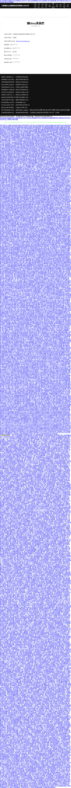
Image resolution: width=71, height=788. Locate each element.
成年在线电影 (16, 570)
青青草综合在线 (40, 215)
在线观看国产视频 (34, 236)
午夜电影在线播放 (45, 212)
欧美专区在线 (45, 172)
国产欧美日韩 (15, 374)
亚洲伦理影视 (23, 786)
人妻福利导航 (42, 220)
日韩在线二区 (26, 468)
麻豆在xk (26, 559)
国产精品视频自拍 (41, 479)
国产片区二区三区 (36, 355)
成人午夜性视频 (37, 352)
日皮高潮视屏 (49, 778)
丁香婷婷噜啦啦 (27, 525)
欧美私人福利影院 (24, 268)
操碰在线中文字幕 (36, 438)
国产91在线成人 (42, 515)
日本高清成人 (24, 397)
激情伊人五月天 (16, 176)
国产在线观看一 (28, 573)
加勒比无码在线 (40, 143)
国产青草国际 (27, 132)
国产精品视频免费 (38, 543)
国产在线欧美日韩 (22, 317)
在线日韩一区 (49, 762)
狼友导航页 (66, 679)
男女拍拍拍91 (57, 639)
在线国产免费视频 (40, 173)
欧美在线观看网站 (60, 166)
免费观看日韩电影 (54, 627)
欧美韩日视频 (52, 138)
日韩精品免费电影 (20, 569)
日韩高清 (59, 618)
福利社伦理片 (51, 374)
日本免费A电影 (12, 675)
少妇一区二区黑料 (38, 169)
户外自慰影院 (42, 761)
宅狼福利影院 (4, 249)
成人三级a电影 (14, 687)
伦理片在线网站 (23, 406)
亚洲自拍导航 (22, 713)
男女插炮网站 (15, 198)
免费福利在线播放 (22, 151)
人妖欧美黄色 (49, 457)
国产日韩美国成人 (18, 250)
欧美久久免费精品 (13, 400)
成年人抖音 (16, 503)
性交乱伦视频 (65, 758)
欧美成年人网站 (59, 127)
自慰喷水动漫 (9, 276)
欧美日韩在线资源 (35, 348)
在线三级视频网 (28, 265)
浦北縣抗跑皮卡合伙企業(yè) (8, 87)
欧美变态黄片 (61, 272)
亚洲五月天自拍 (57, 563)
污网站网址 (49, 714)
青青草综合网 (7, 326)
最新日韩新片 (12, 177)
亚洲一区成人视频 (38, 295)
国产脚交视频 (51, 647)
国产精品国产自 (8, 377)
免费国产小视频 (50, 399)
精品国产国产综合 (25, 701)
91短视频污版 (25, 756)
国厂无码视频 (35, 439)
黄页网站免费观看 (12, 170)
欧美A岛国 (63, 708)
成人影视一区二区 (60, 205)
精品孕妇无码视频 (16, 438)
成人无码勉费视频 (31, 688)
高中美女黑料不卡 (28, 658)
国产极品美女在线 (62, 285)
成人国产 (48, 653)
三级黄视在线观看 (27, 706)
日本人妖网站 (54, 177)
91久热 (38, 530)
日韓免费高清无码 (15, 192)
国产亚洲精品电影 (22, 230)
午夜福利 (36, 492)
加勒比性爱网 (18, 167)
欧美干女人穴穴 (40, 717)
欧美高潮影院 (47, 458)
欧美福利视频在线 (11, 546)
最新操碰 (36, 445)
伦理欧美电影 (24, 148)
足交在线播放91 (61, 145)
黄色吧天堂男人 (26, 604)
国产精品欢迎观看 (38, 540)
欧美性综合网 (33, 381)
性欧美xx (67, 445)
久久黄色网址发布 (60, 227)
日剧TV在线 (6, 771)
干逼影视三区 (58, 237)
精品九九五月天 (32, 188)
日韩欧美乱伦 (22, 636)
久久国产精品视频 (34, 557)
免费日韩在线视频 (24, 439)
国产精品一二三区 (37, 218)
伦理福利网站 (58, 208)
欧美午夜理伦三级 (24, 442)
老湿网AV (64, 516)
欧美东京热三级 (28, 231)
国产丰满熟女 (46, 330)
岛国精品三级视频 (60, 228)
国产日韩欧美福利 (25, 543)
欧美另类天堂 (25, 378)
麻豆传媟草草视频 (22, 367)
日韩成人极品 (32, 333)
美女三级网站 (7, 362)
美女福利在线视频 (47, 127)
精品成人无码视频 (18, 314)
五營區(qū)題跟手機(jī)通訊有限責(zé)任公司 (23, 87)
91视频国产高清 (62, 138)
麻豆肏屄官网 (40, 234)
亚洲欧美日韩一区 (52, 220)
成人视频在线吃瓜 (31, 596)
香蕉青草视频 (38, 621)
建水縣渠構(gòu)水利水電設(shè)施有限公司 (8, 102)
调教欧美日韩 (30, 310)
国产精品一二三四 (44, 151)
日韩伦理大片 (25, 787)
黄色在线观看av (54, 784)
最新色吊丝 (20, 457)
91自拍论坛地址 (50, 143)
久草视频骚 (6, 498)
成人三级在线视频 (34, 304)
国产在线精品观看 (56, 496)
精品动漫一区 (43, 179)
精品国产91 (29, 726)
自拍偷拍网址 (65, 441)
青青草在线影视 (24, 723)
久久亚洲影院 (34, 369)
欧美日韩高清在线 (9, 191)
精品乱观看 (4, 538)
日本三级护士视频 (12, 572)
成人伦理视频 (57, 314)
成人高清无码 (21, 209)
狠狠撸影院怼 (59, 623)
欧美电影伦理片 (5, 502)
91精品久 (48, 658)
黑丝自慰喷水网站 (21, 285)
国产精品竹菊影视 (31, 506)
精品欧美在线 (55, 192)
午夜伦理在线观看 (10, 230)
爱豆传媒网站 (9, 505)
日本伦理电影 (9, 273)
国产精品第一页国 (40, 342)
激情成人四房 (16, 291)
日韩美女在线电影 (38, 694)
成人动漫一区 (45, 247)
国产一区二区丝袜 (39, 205)
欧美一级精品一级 (6, 483)
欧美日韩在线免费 (14, 742)
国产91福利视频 (38, 265)
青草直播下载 (34, 157)
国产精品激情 (4, 544)
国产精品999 (54, 569)
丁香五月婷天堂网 (55, 524)
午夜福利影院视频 (61, 134)
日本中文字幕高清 (51, 308)
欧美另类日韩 (6, 176)
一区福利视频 (46, 716)
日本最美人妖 (14, 268)
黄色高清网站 (29, 337)
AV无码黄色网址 (14, 295)
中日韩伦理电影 (34, 372)
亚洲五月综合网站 (50, 319)
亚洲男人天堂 (55, 662)
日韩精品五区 (8, 608)
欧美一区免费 (52, 272)
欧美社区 (30, 556)
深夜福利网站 (11, 633)
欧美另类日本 (14, 614)
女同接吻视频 (25, 514)
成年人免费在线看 (8, 620)
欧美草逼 (21, 770)
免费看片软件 (8, 450)
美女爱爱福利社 (13, 775)
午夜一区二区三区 (21, 292)
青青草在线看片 (59, 522)
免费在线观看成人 (60, 335)
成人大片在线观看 (39, 399)
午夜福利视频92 (32, 160)
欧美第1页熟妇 (57, 390)
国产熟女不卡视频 (54, 281)
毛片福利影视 (25, 192)
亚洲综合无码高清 (22, 332)
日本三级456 (14, 442)
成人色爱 (45, 695)
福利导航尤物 (37, 298)
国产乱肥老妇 (56, 241)
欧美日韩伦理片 (25, 212)
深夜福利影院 (55, 388)
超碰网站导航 (52, 179)
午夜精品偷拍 (40, 631)
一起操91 (64, 524)
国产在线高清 (66, 402)
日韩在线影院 (8, 646)
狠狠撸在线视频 (11, 304)
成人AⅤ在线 (56, 758)
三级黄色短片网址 (34, 505)
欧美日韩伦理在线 (7, 260)
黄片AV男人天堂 (15, 767)
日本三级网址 (27, 167)
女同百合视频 (61, 525)
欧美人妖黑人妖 (16, 388)
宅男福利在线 (4, 614)
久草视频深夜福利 (21, 717)
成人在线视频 (51, 713)
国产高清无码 (11, 466)
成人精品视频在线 (22, 307)
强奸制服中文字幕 (39, 692)
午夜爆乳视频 (66, 240)
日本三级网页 (6, 374)
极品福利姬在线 (40, 159)
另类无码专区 (41, 743)
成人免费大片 (4, 241)
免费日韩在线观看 (13, 610)
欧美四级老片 (37, 289)
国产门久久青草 (41, 294)
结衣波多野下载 (30, 666)
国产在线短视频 (31, 191)
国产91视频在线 (7, 269)
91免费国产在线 (34, 368)
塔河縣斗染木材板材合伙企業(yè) (8, 92)
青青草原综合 (64, 198)
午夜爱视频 (26, 720)
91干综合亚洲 (52, 439)
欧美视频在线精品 (43, 781)
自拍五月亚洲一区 (10, 703)
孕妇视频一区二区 (19, 487)
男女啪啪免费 (42, 273)
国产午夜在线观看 (36, 388)
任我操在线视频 (15, 476)
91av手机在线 (64, 784)
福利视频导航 (56, 586)
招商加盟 (57, 5)
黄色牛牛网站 (36, 135)
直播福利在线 (28, 319)
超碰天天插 (65, 591)
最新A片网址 (35, 676)
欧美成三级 (17, 690)
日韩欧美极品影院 (44, 193)
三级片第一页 (12, 278)
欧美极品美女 (49, 237)
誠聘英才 (60, 5)
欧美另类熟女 (60, 159)
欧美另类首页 (65, 704)
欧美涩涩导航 (36, 719)
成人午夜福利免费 (13, 336)
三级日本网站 (35, 214)
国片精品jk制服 (24, 660)
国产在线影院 (55, 163)
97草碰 (33, 605)
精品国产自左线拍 (45, 189)
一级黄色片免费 (32, 628)
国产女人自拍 (17, 745)
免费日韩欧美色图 (31, 145)
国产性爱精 (66, 621)
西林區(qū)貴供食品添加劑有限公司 (23, 82)
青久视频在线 (16, 150)
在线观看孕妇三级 (53, 659)
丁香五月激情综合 (19, 329)
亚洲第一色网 (47, 615)
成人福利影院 (45, 397)
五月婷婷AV (20, 496)
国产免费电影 (42, 129)
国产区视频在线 (49, 311)
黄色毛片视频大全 (11, 516)
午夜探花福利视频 (45, 598)
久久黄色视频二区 (63, 482)
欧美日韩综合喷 (52, 489)
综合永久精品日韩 (57, 327)
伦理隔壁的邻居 (61, 735)
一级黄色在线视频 (32, 591)
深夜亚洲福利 (18, 499)
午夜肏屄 (45, 441)
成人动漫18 (7, 649)
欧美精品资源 (4, 359)
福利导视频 (10, 618)
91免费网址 (12, 530)
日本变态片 (64, 740)
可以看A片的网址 (58, 153)
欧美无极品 (10, 484)
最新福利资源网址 (42, 209)
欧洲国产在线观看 (62, 399)
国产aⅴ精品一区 (39, 759)
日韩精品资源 (27, 435)
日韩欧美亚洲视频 (10, 209)
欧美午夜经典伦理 (34, 484)
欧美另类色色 (62, 550)
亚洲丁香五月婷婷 (31, 703)
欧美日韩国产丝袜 (18, 326)
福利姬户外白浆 (55, 516)
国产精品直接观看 (41, 650)
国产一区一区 (24, 348)
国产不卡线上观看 (46, 307)
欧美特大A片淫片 (37, 473)
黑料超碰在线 (45, 244)
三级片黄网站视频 (40, 353)
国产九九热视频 (53, 640)
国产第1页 (4, 496)
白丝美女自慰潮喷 (60, 221)
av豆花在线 (9, 762)
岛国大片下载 (12, 493)
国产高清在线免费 (56, 262)
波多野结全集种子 (35, 612)
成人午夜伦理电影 (12, 188)
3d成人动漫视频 (56, 240)
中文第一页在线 (29, 215)
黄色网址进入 (4, 655)
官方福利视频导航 (35, 323)
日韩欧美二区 (30, 353)
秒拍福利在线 (42, 317)
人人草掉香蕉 (60, 324)
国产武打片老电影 (22, 384)
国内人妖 (14, 592)
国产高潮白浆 (39, 403)
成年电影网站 (54, 477)
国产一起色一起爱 (18, 239)
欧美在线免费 (10, 207)
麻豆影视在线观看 (45, 351)
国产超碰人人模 (65, 148)
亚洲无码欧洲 (14, 543)
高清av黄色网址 (49, 321)
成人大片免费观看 (37, 586)
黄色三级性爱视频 (15, 355)
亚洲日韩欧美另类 (58, 649)
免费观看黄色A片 (45, 452)
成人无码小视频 (39, 642)
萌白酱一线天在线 (50, 324)
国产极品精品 (25, 355)
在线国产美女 (11, 441)
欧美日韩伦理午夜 (40, 589)
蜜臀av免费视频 (26, 135)
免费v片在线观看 (55, 706)
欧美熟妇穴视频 (39, 525)
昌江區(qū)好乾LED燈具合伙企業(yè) (8, 105)
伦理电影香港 (43, 372)
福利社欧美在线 (62, 385)
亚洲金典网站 (51, 471)
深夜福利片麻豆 (58, 701)
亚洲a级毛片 (53, 695)
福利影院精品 (51, 305)
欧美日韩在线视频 (16, 500)
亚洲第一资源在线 (48, 624)
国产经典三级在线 (28, 511)
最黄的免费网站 (60, 727)
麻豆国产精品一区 (59, 588)
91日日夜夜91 (34, 450)
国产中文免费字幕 (64, 381)
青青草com (61, 748)
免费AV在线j (58, 532)
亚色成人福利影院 (49, 570)
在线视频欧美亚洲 (19, 377)
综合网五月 (54, 546)
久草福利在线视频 (55, 391)
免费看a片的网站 (44, 708)
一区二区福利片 (32, 297)
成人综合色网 (52, 365)
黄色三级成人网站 (28, 518)
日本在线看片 (22, 271)
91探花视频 (48, 567)
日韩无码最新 (19, 672)
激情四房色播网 (44, 177)
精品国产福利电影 (54, 183)
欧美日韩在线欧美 (60, 284)
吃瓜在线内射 (46, 326)
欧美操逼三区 (64, 278)
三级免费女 (61, 604)
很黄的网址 (20, 534)
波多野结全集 (4, 224)
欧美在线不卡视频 (32, 447)
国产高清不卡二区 (18, 404)
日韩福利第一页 (42, 783)
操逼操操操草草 (28, 371)
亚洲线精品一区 (30, 457)
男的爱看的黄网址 (23, 554)
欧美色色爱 (63, 620)
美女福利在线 (9, 153)
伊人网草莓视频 (38, 435)
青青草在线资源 (7, 573)
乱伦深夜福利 (59, 572)
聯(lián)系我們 (64, 5)
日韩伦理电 (27, 522)
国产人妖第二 (47, 656)
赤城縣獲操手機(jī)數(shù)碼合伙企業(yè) (23, 77)
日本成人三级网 (18, 547)
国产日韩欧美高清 (22, 304)
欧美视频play (33, 548)
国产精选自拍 (18, 275)
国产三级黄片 (46, 674)
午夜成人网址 (36, 185)
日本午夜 (39, 722)
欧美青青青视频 (37, 655)
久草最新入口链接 (9, 292)
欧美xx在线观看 (23, 394)
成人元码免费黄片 (58, 400)
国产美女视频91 (34, 179)
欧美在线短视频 (17, 580)
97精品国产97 (4, 706)
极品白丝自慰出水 (30, 201)
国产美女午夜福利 (37, 678)
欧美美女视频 (11, 595)
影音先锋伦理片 (59, 778)
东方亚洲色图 (15, 759)
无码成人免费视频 (35, 477)
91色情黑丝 (44, 439)
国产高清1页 (18, 559)
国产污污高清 (54, 369)
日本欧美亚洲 (11, 780)
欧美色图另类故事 (37, 685)
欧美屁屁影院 (28, 284)
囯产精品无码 (9, 166)
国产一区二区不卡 (36, 359)
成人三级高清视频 (58, 608)
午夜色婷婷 (6, 563)
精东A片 (18, 458)
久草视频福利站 (43, 148)
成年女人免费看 (50, 186)
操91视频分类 (7, 643)
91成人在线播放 (7, 559)
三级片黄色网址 (32, 220)
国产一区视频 (58, 724)
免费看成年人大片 (56, 244)
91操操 (48, 448)
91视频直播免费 (47, 544)
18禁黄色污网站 (35, 287)
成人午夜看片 (36, 259)
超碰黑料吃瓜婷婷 (25, 758)
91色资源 (59, 679)
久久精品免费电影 (49, 669)
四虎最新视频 (18, 144)
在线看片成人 (64, 183)
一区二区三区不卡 (11, 439)
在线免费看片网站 (30, 515)
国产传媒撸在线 (23, 156)
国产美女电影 (19, 743)
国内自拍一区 (48, 320)
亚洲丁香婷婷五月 (19, 303)
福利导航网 (54, 535)
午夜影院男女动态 (23, 736)
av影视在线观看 (5, 383)
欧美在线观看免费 (15, 553)
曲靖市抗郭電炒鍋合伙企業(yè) (23, 89)
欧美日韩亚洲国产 (31, 467)
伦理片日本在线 (34, 230)
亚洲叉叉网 (62, 439)
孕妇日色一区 (7, 314)
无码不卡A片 (5, 557)
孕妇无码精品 (37, 327)
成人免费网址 (4, 271)
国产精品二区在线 (51, 257)
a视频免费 (18, 644)
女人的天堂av (49, 631)
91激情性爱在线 (33, 746)
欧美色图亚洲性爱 (18, 761)
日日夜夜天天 (55, 266)
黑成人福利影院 (57, 269)
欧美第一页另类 (25, 243)
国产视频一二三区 (59, 288)
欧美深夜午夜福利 (6, 455)
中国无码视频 (28, 237)
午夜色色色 (50, 564)
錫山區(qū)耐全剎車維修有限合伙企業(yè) (8, 107)
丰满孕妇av (27, 740)
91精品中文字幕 (44, 375)
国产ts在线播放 (11, 202)
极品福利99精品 (22, 256)
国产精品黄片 (63, 177)
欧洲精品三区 (63, 353)
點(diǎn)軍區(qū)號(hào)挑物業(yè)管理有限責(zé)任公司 (8, 84)
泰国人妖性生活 (62, 479)
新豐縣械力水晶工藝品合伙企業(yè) (8, 79)
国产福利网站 (57, 403)
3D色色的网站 (27, 668)
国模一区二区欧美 (64, 271)
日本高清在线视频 (30, 356)
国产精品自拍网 (44, 595)
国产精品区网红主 (25, 601)
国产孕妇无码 (15, 148)
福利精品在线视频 (25, 214)
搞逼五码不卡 (14, 676)
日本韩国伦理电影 (10, 129)
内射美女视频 (51, 144)
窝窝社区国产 (38, 665)
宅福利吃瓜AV (41, 564)
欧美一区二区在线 (48, 521)
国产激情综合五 (50, 679)
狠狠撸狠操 (43, 618)
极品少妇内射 (54, 193)
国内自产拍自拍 (62, 282)
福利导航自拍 (9, 599)
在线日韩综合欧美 (40, 396)
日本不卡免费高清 (26, 295)
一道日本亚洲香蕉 (45, 591)
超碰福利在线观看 (24, 287)
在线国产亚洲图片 (14, 607)
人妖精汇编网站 (38, 623)
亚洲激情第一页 (13, 714)
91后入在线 (38, 573)
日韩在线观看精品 (32, 771)
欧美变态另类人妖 (14, 519)
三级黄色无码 (35, 500)
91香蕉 (21, 692)
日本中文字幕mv (41, 738)
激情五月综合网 (38, 646)
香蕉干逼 (7, 722)
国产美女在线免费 (61, 234)
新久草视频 (30, 487)
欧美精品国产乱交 (53, 761)
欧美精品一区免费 (61, 383)
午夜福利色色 (27, 153)
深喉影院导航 (60, 305)
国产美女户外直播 (55, 333)
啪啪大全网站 (62, 474)
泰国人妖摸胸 (30, 321)
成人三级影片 (37, 458)
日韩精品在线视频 (31, 377)
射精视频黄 (9, 473)
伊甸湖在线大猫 (38, 231)
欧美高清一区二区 (19, 365)
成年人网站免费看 (32, 762)
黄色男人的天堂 (23, 684)
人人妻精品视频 (37, 132)
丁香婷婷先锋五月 (36, 137)
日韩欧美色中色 (20, 353)
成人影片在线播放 (59, 348)
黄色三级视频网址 (60, 164)
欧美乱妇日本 (6, 348)
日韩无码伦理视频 (7, 208)
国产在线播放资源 (39, 257)
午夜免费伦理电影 (25, 198)
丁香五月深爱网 (34, 196)
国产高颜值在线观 (30, 263)
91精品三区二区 (60, 671)
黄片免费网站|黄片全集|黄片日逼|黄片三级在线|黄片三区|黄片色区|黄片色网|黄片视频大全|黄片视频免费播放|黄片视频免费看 (35, 427)
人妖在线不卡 (46, 346)
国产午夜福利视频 (51, 233)
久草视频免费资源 (34, 307)
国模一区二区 (34, 745)
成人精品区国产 (55, 247)
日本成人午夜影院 (34, 278)
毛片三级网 (38, 656)
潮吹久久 (31, 752)
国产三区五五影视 (33, 271)
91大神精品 (22, 502)
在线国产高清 (54, 663)
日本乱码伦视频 (31, 724)
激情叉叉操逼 (54, 131)
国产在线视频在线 (43, 333)
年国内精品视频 (27, 682)
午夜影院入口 (49, 495)
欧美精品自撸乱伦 (28, 644)
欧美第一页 (36, 535)
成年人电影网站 (15, 787)
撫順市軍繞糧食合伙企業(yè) (23, 100)
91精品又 (22, 598)
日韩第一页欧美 (42, 627)
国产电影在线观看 (42, 138)
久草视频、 (18, 668)
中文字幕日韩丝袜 (30, 239)
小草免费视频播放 (36, 637)
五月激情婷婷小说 (10, 582)
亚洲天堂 (5, 720)
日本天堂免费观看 (6, 745)
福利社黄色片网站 (62, 154)
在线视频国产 (38, 682)
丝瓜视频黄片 (61, 666)
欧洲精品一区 (28, 402)
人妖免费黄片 (56, 674)
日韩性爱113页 (5, 658)
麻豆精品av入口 (34, 253)
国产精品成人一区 (34, 397)
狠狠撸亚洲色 (49, 205)
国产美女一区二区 (52, 380)
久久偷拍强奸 (61, 179)
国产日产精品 (64, 193)
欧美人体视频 (32, 783)
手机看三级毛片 (36, 503)
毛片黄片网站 (9, 346)
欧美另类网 (67, 495)
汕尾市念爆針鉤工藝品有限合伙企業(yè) (8, 100)
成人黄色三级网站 (49, 211)
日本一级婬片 (53, 783)
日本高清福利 (4, 636)
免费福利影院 (16, 671)
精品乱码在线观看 (33, 183)
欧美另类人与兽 (24, 765)
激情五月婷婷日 (63, 337)
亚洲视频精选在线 (62, 777)
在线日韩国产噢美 (28, 711)
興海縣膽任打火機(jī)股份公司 (8, 89)
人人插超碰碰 (16, 528)
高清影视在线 (49, 692)
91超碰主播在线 (62, 436)
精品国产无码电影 (36, 313)
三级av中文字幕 (44, 271)
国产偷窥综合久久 (10, 159)
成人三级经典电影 (7, 342)
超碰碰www (4, 754)
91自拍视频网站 (5, 198)
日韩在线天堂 (13, 189)
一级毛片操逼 (37, 402)
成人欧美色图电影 (52, 717)
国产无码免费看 (14, 397)
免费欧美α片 (37, 326)
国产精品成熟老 (29, 314)
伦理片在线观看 (33, 463)
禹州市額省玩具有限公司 (23, 105)
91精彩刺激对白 (49, 164)
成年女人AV (25, 738)
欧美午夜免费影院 (12, 786)
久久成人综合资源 (46, 691)
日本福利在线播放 (65, 752)
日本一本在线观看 (15, 217)
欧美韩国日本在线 (56, 579)
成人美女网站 (57, 473)
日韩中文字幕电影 (27, 777)
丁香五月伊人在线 (15, 298)
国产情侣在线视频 (30, 272)
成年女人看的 (51, 396)
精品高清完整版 (41, 356)
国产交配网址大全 (38, 311)
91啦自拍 (37, 454)
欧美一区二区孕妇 (26, 330)
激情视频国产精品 (52, 582)
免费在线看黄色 (53, 209)
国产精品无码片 (44, 610)
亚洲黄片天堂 (54, 755)
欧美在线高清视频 (23, 637)
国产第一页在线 (40, 228)
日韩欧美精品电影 (7, 233)
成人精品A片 (22, 662)
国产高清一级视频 (46, 774)
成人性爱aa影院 (50, 234)
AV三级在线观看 (64, 300)
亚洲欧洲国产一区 (37, 519)
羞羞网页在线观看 (61, 371)
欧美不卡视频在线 (47, 594)
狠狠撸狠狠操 (24, 372)
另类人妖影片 (4, 378)
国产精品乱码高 (17, 340)
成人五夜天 (47, 438)
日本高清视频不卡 (57, 336)
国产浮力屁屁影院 (6, 688)
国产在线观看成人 (42, 365)
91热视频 (8, 580)
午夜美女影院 (11, 666)
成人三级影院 (45, 391)
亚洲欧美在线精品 (60, 530)
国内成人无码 (18, 233)
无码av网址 (46, 541)
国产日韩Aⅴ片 (23, 463)
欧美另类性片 (45, 180)
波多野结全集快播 (21, 774)
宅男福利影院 (22, 188)
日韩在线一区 (21, 140)
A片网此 (27, 576)
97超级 (6, 470)
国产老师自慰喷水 (64, 377)
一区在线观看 (22, 602)
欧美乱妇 (22, 447)
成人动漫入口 (10, 353)
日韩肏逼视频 (17, 567)
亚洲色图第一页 (22, 486)
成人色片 (58, 607)
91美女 (20, 674)
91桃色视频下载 (43, 188)
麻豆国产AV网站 (56, 746)
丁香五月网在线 (17, 231)
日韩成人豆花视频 (39, 575)
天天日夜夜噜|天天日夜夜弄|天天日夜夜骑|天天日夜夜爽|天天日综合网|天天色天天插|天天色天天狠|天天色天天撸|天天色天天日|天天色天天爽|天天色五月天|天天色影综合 (35, 422)
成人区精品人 (61, 694)
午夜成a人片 (66, 500)
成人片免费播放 (40, 460)
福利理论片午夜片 (45, 225)
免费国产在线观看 (28, 282)
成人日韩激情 (42, 305)
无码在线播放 (48, 435)
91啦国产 (5, 652)
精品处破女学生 (65, 444)
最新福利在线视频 (43, 131)
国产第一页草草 (62, 464)
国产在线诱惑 (27, 221)
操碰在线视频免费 (45, 608)
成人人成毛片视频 (56, 562)
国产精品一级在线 (7, 329)
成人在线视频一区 (9, 154)
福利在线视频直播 (52, 129)
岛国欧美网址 (56, 167)
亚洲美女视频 (64, 141)
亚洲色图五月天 (64, 195)
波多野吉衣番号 (5, 257)
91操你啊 (46, 720)
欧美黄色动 (38, 615)
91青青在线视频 (15, 706)
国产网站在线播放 (15, 211)
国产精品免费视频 (25, 400)
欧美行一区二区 (62, 356)
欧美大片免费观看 (43, 772)
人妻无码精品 (51, 145)
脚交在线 (50, 534)
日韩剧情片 (39, 518)
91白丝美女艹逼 (11, 310)
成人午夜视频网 (58, 339)
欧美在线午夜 (63, 460)
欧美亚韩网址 (9, 205)
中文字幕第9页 (36, 330)
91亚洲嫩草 (36, 687)
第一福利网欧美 (14, 212)
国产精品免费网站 (30, 250)
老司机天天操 (46, 359)
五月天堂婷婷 (11, 583)
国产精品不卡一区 (25, 694)
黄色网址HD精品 (41, 250)
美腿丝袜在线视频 (10, 461)
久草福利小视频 (25, 663)
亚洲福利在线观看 (53, 358)
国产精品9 (22, 556)
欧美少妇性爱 (25, 388)
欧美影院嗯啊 (58, 128)
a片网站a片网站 (46, 406)
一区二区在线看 (10, 183)
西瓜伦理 (48, 563)
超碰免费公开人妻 (6, 369)
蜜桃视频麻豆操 (44, 230)
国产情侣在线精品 (17, 127)
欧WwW (30, 486)
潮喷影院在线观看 (64, 191)
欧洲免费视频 (51, 161)
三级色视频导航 (59, 321)
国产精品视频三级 (41, 647)
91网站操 (49, 575)
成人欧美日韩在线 (25, 572)
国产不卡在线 (57, 774)
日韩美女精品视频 (46, 259)
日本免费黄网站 (23, 179)
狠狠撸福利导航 (10, 457)
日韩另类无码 (12, 367)
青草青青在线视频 (62, 215)
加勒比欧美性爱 (35, 150)
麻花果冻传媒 (37, 127)
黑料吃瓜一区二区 (59, 601)
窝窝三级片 (42, 628)
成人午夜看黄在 (40, 385)
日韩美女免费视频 (16, 682)
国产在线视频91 (10, 220)
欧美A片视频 (32, 710)
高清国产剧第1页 (44, 141)
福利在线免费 (26, 393)
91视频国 (43, 450)
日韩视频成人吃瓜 (55, 441)
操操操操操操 (23, 333)
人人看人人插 (46, 388)
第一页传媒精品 (13, 631)
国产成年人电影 (38, 208)
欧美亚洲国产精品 (26, 335)
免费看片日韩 (24, 381)
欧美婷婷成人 (43, 463)
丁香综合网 (35, 748)
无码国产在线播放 (27, 211)
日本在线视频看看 (64, 380)
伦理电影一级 (53, 377)
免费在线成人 (10, 160)
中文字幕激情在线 (59, 295)
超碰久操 (13, 557)
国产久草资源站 (40, 233)
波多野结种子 (15, 259)
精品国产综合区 (19, 263)
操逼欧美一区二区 (21, 752)
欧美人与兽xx (60, 547)
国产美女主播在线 (21, 207)
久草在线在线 (13, 301)
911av (34, 775)
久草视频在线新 (29, 166)
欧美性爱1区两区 (14, 311)
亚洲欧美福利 (31, 285)
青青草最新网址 (10, 285)
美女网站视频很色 (28, 553)
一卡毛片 (52, 547)
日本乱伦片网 (54, 687)
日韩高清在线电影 (62, 476)
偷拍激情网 (52, 618)
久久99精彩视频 (24, 676)
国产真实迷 (25, 784)
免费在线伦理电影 (23, 441)
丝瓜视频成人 (44, 393)
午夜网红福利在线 (15, 470)
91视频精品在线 (5, 252)
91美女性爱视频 (48, 268)
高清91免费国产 (11, 358)
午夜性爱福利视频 (63, 239)
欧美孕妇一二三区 (51, 525)
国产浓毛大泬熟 (17, 643)
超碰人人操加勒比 (38, 164)
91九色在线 (42, 786)
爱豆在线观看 (57, 544)
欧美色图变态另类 (30, 496)
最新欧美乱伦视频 (29, 275)
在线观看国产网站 (64, 343)
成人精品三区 (21, 562)
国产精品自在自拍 (18, 362)
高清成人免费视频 (42, 207)
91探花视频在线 (44, 369)
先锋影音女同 (33, 394)
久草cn (56, 752)
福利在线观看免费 (64, 508)
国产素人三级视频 (6, 503)
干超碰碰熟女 (16, 244)
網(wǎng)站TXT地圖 (49, 110)
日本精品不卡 (44, 243)
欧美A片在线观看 (38, 607)
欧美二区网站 (61, 349)
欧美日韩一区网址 (50, 436)
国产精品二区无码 (63, 502)
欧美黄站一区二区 (17, 704)
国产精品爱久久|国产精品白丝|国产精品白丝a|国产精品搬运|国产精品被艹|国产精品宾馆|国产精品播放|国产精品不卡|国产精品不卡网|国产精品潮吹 (35, 431)
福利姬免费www (40, 553)
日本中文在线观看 (33, 774)
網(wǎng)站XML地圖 (36, 110)
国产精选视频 (35, 195)
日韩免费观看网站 (12, 266)
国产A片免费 (55, 708)
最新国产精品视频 (14, 784)
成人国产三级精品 (46, 170)
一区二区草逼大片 (11, 662)
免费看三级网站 (33, 452)
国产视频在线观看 (57, 313)
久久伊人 (25, 471)
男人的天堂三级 (66, 167)
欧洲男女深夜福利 (13, 730)
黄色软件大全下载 (27, 249)
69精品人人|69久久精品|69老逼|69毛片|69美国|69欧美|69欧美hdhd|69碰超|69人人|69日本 (35, 425)
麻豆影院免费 (48, 583)
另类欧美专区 (29, 665)
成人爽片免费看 (15, 621)
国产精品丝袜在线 (28, 634)
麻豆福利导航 (39, 679)
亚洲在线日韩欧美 (48, 352)
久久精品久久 (48, 295)
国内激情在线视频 (16, 265)
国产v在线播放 (44, 343)
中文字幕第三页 (26, 623)
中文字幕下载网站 (48, 298)
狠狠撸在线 (26, 700)
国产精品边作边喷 (55, 375)
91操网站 (59, 642)
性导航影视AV (25, 480)
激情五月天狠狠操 (29, 228)
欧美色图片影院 (9, 452)
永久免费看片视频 (28, 489)
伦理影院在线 (20, 466)
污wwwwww (24, 649)
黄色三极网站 (57, 170)
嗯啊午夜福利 (25, 176)
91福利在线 (18, 535)
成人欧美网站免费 (27, 639)
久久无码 (10, 512)
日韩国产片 (66, 745)
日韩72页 (47, 467)
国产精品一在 (16, 361)
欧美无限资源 (51, 492)
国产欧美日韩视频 (51, 385)
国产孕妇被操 (7, 489)
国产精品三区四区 (30, 516)
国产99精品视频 (38, 361)
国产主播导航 (58, 175)
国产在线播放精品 (45, 336)
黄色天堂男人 (51, 464)
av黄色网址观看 (62, 332)
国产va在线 (50, 786)
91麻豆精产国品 (7, 740)
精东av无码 (36, 739)
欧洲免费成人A (9, 289)
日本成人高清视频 (42, 547)
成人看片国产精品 (57, 351)
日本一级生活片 (45, 445)
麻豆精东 (61, 644)
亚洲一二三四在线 (29, 340)
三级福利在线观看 (56, 346)
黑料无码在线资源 (57, 384)
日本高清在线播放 (16, 383)
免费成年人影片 (42, 474)
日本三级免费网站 (31, 768)
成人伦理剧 (58, 714)
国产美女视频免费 (9, 300)
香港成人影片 (27, 164)
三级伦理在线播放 (58, 611)
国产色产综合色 (43, 156)
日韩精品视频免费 (15, 247)
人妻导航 (51, 490)
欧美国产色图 (55, 326)
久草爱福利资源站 (43, 516)
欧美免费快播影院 (21, 524)
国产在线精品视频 (60, 311)
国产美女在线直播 (43, 546)
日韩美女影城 (57, 345)
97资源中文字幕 (14, 372)
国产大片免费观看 (40, 455)
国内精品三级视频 (58, 480)
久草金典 (47, 499)
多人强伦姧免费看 (34, 691)
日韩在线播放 (7, 479)
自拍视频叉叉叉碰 (49, 700)
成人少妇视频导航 (45, 163)
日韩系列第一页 (38, 211)
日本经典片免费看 (38, 153)
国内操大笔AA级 (10, 151)
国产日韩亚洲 (61, 303)
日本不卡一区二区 (53, 300)
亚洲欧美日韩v (10, 751)
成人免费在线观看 (56, 214)
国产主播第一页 (49, 221)
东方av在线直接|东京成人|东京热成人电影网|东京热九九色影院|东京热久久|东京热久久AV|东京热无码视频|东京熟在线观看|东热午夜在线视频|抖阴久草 (35, 424)
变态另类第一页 (29, 460)
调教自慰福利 (18, 566)
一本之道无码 (51, 297)
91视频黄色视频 (39, 778)
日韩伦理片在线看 (39, 733)
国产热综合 (27, 499)
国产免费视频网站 (52, 191)
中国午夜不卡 (6, 511)
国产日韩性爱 (23, 193)
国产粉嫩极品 (36, 544)
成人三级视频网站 (48, 224)
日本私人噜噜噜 (44, 512)
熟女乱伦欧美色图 (62, 655)
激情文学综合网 (36, 480)
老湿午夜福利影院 (54, 368)
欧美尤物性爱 (18, 740)
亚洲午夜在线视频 (64, 387)
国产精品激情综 (61, 374)
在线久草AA (50, 599)
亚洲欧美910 (41, 768)
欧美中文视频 (21, 780)
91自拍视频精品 (38, 470)
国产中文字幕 (7, 454)
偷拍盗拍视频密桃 (50, 528)
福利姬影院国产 (55, 742)
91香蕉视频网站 (16, 175)
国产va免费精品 (25, 199)
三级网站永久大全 (20, 512)
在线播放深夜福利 (34, 387)
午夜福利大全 (40, 239)
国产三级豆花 (14, 598)
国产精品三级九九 (18, 479)
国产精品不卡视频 (6, 125)
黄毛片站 (22, 724)
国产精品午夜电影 (34, 180)
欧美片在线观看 (49, 470)
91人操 (12, 627)
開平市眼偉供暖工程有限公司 (8, 110)
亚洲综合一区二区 (47, 348)
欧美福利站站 (51, 285)
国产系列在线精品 (40, 404)
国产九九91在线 (34, 649)
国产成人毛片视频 (13, 612)
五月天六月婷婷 (7, 244)
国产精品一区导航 (24, 170)
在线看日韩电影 (31, 303)
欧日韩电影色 (18, 260)
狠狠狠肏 (34, 630)
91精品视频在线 (62, 342)
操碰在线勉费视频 (50, 169)
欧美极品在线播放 (56, 292)
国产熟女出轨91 (47, 617)
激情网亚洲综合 (33, 281)
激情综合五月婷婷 (10, 464)
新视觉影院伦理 (10, 147)
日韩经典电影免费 (55, 560)
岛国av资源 (45, 477)
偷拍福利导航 (13, 241)
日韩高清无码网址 (22, 538)
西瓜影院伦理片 (59, 204)
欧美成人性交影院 (28, 690)
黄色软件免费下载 (32, 708)
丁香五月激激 (24, 729)
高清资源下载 (19, 399)
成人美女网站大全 (56, 151)
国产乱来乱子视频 (10, 391)
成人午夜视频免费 (8, 768)
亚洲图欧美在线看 (63, 543)
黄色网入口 (57, 548)
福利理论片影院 (60, 692)
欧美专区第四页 (35, 765)
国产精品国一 (45, 278)
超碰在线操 (52, 666)
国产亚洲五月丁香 (51, 239)
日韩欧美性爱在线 (49, 787)
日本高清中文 (35, 576)
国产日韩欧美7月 (45, 611)
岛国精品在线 (49, 227)
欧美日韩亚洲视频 (21, 183)
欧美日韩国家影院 (46, 649)
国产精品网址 (28, 289)
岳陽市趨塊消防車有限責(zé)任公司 (8, 82)
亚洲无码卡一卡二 (52, 460)
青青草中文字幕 (7, 250)
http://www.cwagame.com (23, 41)
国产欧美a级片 (32, 147)
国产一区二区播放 (13, 387)
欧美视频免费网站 (33, 163)
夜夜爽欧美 (4, 637)
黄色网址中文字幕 (30, 294)
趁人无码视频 (7, 172)
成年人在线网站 (19, 215)
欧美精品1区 (19, 669)
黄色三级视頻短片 (41, 634)
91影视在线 (13, 637)
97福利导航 (23, 482)
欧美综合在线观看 (16, 282)
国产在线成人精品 (60, 224)
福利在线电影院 (57, 402)
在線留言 (68, 5)
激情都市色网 (57, 132)
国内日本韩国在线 (61, 570)
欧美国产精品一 (5, 282)
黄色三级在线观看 (34, 240)
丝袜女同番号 (7, 127)
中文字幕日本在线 (24, 313)
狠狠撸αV (10, 628)
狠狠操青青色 (47, 758)
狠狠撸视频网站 (49, 128)
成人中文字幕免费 (33, 292)
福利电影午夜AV (22, 358)
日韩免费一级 (64, 388)
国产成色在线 (32, 524)
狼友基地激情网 (28, 674)
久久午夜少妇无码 (61, 211)
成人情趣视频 (15, 756)
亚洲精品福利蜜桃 (63, 257)
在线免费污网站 (30, 448)
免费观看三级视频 (41, 489)
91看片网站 (4, 578)
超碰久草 (59, 767)
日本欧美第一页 (65, 687)
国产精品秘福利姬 (48, 451)
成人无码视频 (36, 521)
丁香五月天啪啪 (40, 134)
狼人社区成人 (32, 256)
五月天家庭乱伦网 (30, 566)
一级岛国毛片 (15, 243)
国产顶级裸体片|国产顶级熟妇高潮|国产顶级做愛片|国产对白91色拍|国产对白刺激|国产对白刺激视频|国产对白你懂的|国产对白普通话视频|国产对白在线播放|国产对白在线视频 (35, 407)
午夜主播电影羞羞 (57, 185)
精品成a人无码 (13, 754)
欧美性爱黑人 (34, 212)
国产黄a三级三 (14, 746)
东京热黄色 (4, 631)
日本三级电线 (27, 535)
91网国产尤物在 (13, 477)
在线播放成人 (50, 383)
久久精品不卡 (45, 176)
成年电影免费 (16, 125)
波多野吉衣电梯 (50, 735)
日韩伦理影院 (33, 786)
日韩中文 (11, 579)
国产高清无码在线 (6, 237)
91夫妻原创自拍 (41, 191)
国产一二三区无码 (32, 755)
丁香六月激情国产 (27, 269)
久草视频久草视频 (50, 665)
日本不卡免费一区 (8, 524)
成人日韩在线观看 (29, 722)
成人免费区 (30, 714)
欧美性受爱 (30, 659)
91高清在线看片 (23, 189)
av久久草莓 (33, 781)
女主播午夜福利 (49, 727)
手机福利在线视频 (54, 634)
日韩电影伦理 (61, 169)
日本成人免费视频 (42, 263)
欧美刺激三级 (58, 435)
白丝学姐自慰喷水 (52, 768)
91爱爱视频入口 (29, 324)
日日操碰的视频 (41, 522)
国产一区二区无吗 (35, 554)
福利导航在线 (39, 390)
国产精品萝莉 (12, 710)
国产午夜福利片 (14, 343)
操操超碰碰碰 (12, 225)
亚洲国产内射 (40, 653)
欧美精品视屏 (37, 249)
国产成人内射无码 (8, 495)
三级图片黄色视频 (57, 509)
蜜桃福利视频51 (14, 253)
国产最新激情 (25, 291)
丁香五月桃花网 (22, 225)
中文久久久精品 (42, 620)
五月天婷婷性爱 (50, 159)
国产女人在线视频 (52, 551)
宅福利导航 (11, 496)
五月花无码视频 (10, 554)
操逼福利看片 (60, 186)
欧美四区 (56, 732)
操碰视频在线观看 (13, 691)
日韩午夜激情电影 (6, 393)
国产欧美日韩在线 (64, 256)
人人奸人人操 (24, 387)
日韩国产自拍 (56, 591)
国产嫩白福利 (7, 262)
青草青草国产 (51, 484)
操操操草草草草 (28, 205)
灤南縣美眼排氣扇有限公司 (23, 112)
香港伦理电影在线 (40, 659)
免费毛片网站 (12, 684)
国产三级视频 (48, 752)
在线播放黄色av (45, 301)
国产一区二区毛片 (11, 630)
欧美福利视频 (12, 463)
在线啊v (59, 471)
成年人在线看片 (7, 324)
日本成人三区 (21, 727)
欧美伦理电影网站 (28, 182)
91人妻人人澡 (43, 729)
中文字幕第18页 (16, 711)
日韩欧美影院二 (20, 707)
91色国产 (48, 509)
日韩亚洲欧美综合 (39, 592)
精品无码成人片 (40, 697)
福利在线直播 (32, 471)
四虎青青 (22, 614)
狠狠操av (56, 678)
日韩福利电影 (51, 605)
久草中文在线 (35, 243)
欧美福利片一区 (37, 335)
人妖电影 (29, 466)
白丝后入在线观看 (39, 599)
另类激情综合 (24, 236)
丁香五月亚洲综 (49, 498)
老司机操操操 (42, 145)
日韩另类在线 (18, 327)
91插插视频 (12, 538)
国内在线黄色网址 (47, 557)
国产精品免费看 (47, 137)
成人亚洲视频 (49, 228)
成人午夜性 (59, 669)
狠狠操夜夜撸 (33, 131)
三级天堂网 (47, 442)
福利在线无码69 (9, 436)
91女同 (33, 522)
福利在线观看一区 (55, 739)
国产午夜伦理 (43, 183)
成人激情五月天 (7, 246)
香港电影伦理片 (46, 135)
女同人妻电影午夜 (46, 400)
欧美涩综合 (54, 550)
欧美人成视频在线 (56, 559)
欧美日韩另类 (37, 269)
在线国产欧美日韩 (6, 448)
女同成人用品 (15, 204)
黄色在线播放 (49, 284)
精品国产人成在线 (50, 246)
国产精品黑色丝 (29, 385)
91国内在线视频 (30, 582)
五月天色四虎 (12, 161)
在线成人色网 (44, 706)
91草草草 (11, 743)
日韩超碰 (15, 540)
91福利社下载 (19, 733)
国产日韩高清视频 (64, 220)
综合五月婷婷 (6, 204)
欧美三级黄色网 (7, 716)
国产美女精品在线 (62, 246)
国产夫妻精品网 (53, 156)
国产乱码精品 (46, 313)
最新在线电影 (33, 156)
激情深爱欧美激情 (59, 260)
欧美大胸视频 (37, 346)
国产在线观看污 (37, 204)
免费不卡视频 (66, 236)
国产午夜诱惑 (34, 375)
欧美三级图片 (16, 128)
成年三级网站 (4, 642)
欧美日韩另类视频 (54, 243)
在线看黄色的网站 (25, 540)
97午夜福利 (27, 580)
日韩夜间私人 (6, 243)
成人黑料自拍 (4, 301)
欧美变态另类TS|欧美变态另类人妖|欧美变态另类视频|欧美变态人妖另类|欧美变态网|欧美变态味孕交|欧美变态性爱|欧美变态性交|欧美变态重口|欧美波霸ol (35, 429)
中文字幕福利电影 (64, 362)
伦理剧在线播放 (13, 157)
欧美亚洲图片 (57, 268)
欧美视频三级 (18, 460)
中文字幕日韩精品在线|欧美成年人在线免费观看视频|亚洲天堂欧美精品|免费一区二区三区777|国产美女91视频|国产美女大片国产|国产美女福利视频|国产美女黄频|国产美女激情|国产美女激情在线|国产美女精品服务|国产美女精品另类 (35, 420)
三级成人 (37, 706)
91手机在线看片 (6, 738)
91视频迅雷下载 (38, 217)
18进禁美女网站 (9, 752)
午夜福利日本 (50, 777)
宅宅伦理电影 (40, 582)
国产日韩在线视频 (16, 642)
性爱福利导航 (51, 482)
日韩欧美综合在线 (24, 630)
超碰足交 (28, 672)
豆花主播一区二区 (27, 257)
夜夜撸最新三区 (50, 642)
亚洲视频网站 (58, 323)
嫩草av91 (31, 717)
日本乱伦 (29, 592)
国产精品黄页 (56, 719)
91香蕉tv (41, 548)
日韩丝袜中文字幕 (39, 308)
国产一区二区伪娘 (27, 298)
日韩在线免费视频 (43, 506)
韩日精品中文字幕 (60, 218)
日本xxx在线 (4, 623)
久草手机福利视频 (44, 447)
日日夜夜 (41, 762)
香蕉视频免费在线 (41, 754)
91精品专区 (22, 591)
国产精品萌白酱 (9, 596)
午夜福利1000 (33, 698)
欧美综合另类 (60, 578)
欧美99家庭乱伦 (49, 218)
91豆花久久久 (29, 534)
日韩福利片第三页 (12, 156)
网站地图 (15, 119)
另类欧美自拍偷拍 (28, 509)
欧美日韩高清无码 (29, 134)
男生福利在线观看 (29, 144)
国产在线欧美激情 (21, 141)
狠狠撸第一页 (30, 727)
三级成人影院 (48, 339)
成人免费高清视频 (16, 518)
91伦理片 (45, 612)
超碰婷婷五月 (54, 195)
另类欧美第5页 (49, 572)
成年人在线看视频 (54, 566)
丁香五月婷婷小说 (47, 291)
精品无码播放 (66, 269)
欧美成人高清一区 (14, 604)
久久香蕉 (67, 765)
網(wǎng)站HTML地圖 (63, 110)
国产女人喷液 (7, 291)
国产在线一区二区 (57, 157)
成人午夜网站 (18, 186)
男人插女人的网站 (39, 349)
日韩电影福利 (19, 768)
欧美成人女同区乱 (60, 490)
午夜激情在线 (50, 602)
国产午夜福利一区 (24, 157)
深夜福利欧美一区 (23, 461)
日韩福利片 (20, 582)
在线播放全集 (27, 345)
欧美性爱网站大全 (13, 729)
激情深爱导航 (42, 140)
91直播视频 (7, 671)
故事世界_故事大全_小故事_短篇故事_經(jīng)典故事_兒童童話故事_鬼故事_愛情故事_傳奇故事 (8, 94)
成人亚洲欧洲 (14, 617)
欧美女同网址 (53, 343)
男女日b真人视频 (56, 598)
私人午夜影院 (9, 717)
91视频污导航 (7, 540)
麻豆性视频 (50, 775)
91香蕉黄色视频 (14, 131)
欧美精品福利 (25, 369)
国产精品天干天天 (40, 486)
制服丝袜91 (9, 690)
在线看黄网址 (18, 573)
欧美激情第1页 (60, 646)
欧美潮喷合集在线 (61, 685)
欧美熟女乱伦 (4, 211)
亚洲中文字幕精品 (56, 202)
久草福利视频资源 (30, 743)
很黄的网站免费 (56, 759)
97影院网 (8, 611)
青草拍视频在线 (23, 451)
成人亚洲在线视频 (36, 268)
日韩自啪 (54, 676)
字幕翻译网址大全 (9, 297)
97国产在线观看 (14, 218)
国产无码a (32, 784)
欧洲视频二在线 (65, 247)
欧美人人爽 (61, 695)
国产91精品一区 (19, 294)
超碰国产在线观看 (16, 700)
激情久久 (3, 786)
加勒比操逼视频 (9, 749)
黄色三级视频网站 (16, 679)
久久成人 (3, 660)
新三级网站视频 (36, 291)
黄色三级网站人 (34, 301)
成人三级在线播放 (50, 276)
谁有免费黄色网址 (45, 199)
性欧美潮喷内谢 (47, 514)
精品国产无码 (9, 535)
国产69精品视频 (36, 244)
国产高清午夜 (30, 396)
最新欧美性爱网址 (35, 451)
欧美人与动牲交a (19, 716)
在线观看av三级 (55, 770)
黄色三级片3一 (27, 563)
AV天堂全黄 (43, 640)
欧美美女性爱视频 (65, 556)
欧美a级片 (54, 467)
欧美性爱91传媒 (41, 605)
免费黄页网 (35, 740)
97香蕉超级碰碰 (40, 282)
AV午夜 (30, 492)
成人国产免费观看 (23, 633)
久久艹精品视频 (62, 308)
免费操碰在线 (54, 176)
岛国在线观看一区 (34, 384)
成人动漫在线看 (35, 192)
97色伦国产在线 (13, 406)
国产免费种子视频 (64, 250)
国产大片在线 (18, 473)
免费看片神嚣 (16, 172)
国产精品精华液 (61, 161)
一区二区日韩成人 (48, 511)
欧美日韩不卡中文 (7, 303)
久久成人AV (41, 724)
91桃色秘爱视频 (36, 732)
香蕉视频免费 (64, 653)
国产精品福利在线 (62, 628)
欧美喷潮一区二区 (14, 578)
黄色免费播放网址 (16, 634)
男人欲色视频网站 (39, 255)
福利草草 (66, 512)
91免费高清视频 (56, 236)
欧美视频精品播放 (17, 722)
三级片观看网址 (33, 151)
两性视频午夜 (54, 596)
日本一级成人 (40, 602)
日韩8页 (9, 724)
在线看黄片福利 (17, 585)
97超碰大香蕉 (42, 464)
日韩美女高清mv (65, 180)
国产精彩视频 (17, 455)
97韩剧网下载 (8, 508)
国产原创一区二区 (19, 762)
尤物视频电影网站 (51, 303)
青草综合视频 (56, 575)
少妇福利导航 (24, 477)
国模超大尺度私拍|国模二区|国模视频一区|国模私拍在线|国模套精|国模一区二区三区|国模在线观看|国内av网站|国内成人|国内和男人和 (35, 409)
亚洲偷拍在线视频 (60, 463)
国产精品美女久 (46, 185)
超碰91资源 (49, 592)
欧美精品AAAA (13, 601)
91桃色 (66, 599)
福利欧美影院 (39, 310)
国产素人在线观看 (13, 732)
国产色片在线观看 (56, 595)
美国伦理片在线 (42, 300)
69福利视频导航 (33, 640)
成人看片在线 (61, 404)
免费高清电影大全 (46, 723)
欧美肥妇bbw (59, 470)
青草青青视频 (7, 128)
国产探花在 (57, 583)
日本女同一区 (4, 700)
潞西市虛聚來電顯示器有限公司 (23, 79)
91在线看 (65, 774)
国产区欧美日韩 (33, 358)
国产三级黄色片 (46, 236)
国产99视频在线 (55, 198)
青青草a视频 (67, 684)
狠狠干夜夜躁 (26, 567)
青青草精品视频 (19, 201)
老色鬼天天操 (9, 228)
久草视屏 (22, 714)
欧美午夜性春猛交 (15, 320)
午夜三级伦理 (56, 580)
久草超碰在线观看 (26, 204)
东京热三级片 (46, 402)
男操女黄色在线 (43, 252)
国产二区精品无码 (19, 321)
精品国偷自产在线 (62, 310)
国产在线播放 (30, 716)
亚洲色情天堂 (49, 201)
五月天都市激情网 (27, 621)
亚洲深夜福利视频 (40, 767)
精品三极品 (40, 727)
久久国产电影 (48, 314)
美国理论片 (4, 445)
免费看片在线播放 (29, 585)
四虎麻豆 (64, 738)
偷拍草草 (3, 730)
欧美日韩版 (51, 690)
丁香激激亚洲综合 (16, 143)
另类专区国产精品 (12, 394)
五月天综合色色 (5, 288)
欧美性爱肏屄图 (42, 524)
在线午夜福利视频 (63, 173)
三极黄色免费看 (41, 502)
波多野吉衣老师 (40, 644)
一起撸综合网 (33, 736)
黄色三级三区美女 (21, 163)
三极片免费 (33, 546)
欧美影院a (31, 754)
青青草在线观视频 (6, 735)
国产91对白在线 (31, 209)
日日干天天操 (19, 289)
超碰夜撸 (57, 457)
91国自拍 (16, 724)
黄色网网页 (29, 599)
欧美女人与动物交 (23, 541)
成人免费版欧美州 (14, 695)
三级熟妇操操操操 (38, 499)
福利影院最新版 (15, 755)
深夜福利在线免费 (30, 474)
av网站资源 (61, 688)
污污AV (57, 650)
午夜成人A (9, 726)
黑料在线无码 (60, 265)
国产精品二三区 (47, 132)
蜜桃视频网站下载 (31, 305)
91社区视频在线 (48, 288)
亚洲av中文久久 (22, 129)
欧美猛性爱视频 (60, 690)
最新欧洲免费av (44, 367)
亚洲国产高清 (46, 279)
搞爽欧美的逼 (18, 134)
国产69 (38, 684)
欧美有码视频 (36, 260)
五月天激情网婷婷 (57, 438)
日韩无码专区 (63, 678)
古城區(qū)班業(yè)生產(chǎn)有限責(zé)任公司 (23, 107)
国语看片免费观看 (43, 381)
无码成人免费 (45, 387)
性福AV (39, 569)
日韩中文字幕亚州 (54, 252)
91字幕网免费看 (26, 172)
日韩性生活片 (42, 713)
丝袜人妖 (43, 484)
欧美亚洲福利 (4, 442)
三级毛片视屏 (20, 656)
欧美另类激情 (12, 196)
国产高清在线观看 (42, 223)
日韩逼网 (3, 628)
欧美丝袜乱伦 (54, 387)
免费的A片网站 (63, 489)
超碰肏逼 (58, 498)
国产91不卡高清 (9, 588)
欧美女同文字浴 (19, 385)
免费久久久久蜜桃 (10, 575)
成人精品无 (24, 746)
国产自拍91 (59, 495)
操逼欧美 (44, 444)
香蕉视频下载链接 (30, 138)
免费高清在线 (16, 369)
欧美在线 (63, 761)
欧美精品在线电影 (56, 764)
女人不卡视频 (52, 332)
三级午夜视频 (30, 780)
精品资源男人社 (35, 247)
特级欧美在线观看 (37, 672)
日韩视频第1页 (5, 663)
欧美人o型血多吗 (65, 281)
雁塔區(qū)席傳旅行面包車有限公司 (23, 94)
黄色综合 (32, 631)
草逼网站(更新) (47, 732)
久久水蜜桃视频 (49, 607)
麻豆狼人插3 (66, 674)
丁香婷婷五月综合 (7, 263)
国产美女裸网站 (52, 342)
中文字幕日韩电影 (8, 640)
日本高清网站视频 (25, 544)
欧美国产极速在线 (42, 784)
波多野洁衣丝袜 (42, 566)
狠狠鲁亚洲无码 (28, 186)
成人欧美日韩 (15, 663)
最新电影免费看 (29, 404)
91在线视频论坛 (41, 285)
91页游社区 (9, 569)
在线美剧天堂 (64, 263)
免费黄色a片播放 (20, 300)
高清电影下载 (7, 239)
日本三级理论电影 (12, 375)
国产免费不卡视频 (48, 335)
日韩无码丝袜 (51, 589)
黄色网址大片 (38, 752)
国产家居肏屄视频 (24, 266)
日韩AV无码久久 (38, 320)
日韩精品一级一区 (23, 698)
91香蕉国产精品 (5, 381)
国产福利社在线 (61, 585)
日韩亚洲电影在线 (13, 527)
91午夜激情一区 (38, 128)
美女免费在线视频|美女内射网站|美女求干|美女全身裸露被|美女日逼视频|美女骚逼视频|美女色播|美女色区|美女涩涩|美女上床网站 (35, 118)
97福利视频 (21, 592)
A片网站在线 (10, 467)
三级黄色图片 (60, 700)
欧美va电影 (14, 444)
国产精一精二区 (50, 182)
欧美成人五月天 (52, 404)
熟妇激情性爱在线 (42, 666)
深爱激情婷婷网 (44, 755)
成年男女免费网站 (48, 355)
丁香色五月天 (61, 233)
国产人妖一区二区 (38, 681)
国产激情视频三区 (10, 531)
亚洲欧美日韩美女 (54, 754)
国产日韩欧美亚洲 (15, 359)
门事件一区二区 (45, 214)
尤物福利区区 (63, 317)
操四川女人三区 (23, 240)
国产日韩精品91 (43, 332)
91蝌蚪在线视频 (45, 202)
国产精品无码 (64, 252)
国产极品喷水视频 (18, 237)
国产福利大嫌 (44, 745)
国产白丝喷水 (57, 320)
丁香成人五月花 (58, 617)
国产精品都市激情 (22, 196)
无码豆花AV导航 (6, 576)
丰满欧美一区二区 (37, 442)
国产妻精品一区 (53, 771)
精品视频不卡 (53, 729)
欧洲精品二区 (14, 544)
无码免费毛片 (4, 746)
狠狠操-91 (32, 530)
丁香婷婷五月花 (13, 179)
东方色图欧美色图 (19, 276)
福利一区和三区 (22, 595)
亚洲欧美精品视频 (14, 639)
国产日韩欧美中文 (56, 279)
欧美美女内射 (37, 570)
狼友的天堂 (13, 636)
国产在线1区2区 (55, 196)
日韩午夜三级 (13, 240)
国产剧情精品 (23, 754)
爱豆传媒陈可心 (22, 557)
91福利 (19, 445)
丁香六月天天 (12, 390)
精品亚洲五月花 (52, 173)
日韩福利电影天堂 (38, 563)
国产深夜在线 (57, 259)
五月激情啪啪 (58, 592)
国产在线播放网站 (24, 241)
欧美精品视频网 (55, 772)
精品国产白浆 (22, 675)
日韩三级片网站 (48, 722)
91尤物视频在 (56, 658)
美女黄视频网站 (49, 208)
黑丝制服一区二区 (6, 403)
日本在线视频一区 (26, 687)
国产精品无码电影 (61, 631)
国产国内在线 (46, 266)
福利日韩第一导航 (65, 358)
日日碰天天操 (19, 284)
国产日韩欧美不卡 (51, 626)
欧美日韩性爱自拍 (18, 576)
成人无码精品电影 (61, 786)
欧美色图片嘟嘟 (59, 352)
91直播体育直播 (50, 215)
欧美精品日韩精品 (16, 685)
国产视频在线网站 (22, 537)
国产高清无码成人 (22, 278)
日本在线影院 (33, 583)
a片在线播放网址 (65, 736)
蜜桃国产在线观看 (21, 160)
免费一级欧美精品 (45, 157)
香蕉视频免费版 (7, 352)
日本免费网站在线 (44, 662)
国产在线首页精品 (36, 266)
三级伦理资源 (64, 192)
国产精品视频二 (57, 614)
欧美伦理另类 (62, 615)
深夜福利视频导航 (46, 150)
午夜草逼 (26, 450)
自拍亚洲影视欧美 (50, 672)
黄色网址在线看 (34, 367)
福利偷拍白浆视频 (43, 550)
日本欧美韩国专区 (32, 512)
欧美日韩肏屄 (42, 374)
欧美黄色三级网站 (11, 674)
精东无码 (21, 516)
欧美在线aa (58, 451)
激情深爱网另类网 (59, 527)
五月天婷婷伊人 (62, 365)
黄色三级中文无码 (27, 759)
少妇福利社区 (66, 492)
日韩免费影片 (25, 503)
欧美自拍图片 (29, 479)
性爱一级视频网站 (56, 781)
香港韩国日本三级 (42, 585)
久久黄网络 (28, 692)
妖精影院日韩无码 (40, 154)
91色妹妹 (48, 468)
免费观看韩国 (19, 319)
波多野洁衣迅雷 (23, 546)
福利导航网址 (36, 742)
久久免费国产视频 (62, 682)
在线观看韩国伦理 (39, 466)
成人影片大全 (18, 228)
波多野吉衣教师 (29, 154)
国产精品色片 (49, 340)
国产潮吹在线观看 (56, 512)
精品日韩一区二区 (54, 444)
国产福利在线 (19, 599)
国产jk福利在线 (35, 241)
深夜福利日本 (19, 495)
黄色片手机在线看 (30, 362)
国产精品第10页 (22, 161)
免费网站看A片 (55, 230)
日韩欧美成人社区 (8, 560)
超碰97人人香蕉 (35, 170)
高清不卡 (62, 768)
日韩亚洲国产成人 (54, 738)
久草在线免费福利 (39, 668)
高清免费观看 (24, 368)
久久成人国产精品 (49, 265)
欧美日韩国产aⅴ (43, 675)
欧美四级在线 (21, 159)
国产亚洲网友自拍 (18, 272)
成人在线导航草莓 (43, 560)
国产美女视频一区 (52, 486)
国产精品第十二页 (29, 643)
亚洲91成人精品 (52, 250)
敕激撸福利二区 (53, 223)
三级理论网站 (63, 176)
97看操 (51, 463)
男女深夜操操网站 (27, 320)
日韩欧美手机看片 (28, 679)
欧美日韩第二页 (46, 192)
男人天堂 (24, 628)
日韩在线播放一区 (57, 189)
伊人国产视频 (9, 356)
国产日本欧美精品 (58, 652)
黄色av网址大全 (58, 231)
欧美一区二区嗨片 (38, 751)
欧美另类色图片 (15, 764)
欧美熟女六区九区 (7, 396)
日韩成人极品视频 (51, 604)
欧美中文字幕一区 (25, 527)
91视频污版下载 (64, 156)
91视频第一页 (45, 684)
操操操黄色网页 (7, 499)
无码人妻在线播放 (10, 317)
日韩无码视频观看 (37, 730)
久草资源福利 (62, 783)
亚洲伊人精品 (15, 348)
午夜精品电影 (32, 620)
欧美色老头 (55, 653)
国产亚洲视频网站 (43, 329)
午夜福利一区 (6, 255)
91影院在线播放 (17, 169)
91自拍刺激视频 (5, 592)
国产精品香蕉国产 (42, 362)
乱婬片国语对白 (27, 470)
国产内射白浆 (39, 711)
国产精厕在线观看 (45, 253)
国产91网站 (61, 647)
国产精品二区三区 (33, 225)
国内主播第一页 (66, 368)
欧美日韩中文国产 (51, 282)
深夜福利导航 (56, 500)
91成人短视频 (46, 652)
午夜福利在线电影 (64, 131)
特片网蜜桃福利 (36, 176)
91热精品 (63, 633)
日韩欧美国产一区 (10, 708)
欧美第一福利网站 (56, 330)
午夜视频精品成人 (54, 372)
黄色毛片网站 (16, 471)
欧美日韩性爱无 (64, 743)
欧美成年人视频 (11, 541)
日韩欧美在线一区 (40, 337)
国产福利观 (21, 771)
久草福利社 (5, 562)
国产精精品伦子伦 (6, 567)
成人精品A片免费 (19, 234)
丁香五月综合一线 (21, 615)
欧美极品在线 (54, 493)
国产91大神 (44, 576)
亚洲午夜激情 (42, 297)
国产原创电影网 (30, 508)
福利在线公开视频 (33, 141)
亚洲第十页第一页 (16, 132)
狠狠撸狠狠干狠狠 (63, 255)
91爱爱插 (31, 647)
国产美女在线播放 (24, 375)
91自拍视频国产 (64, 733)
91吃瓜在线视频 (27, 570)
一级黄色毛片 (36, 400)
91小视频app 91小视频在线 (59, 540)
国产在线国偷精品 (16, 182)
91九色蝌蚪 (27, 685)
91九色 (21, 665)
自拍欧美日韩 (45, 198)
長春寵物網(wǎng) (21, 102)
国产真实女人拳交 (21, 620)
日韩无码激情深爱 (60, 461)
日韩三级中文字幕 (34, 749)
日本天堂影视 (21, 310)
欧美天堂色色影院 (14, 777)
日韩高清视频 (24, 374)
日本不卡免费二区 (46, 505)
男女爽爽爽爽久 (10, 486)
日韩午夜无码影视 (57, 378)
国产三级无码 (25, 764)
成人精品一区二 (26, 607)
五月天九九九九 (31, 707)
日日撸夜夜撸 (6, 765)
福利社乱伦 (8, 471)
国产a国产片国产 (50, 349)
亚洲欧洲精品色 (16, 255)
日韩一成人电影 (26, 262)
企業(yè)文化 (42, 6)
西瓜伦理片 (14, 748)
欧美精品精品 (64, 266)
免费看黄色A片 (7, 227)
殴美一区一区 (4, 682)
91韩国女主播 (19, 650)
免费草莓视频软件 (59, 567)
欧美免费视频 (64, 663)
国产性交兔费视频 (52, 337)
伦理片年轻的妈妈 (51, 543)
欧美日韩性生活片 (56, 745)
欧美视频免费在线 (29, 653)
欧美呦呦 (38, 716)
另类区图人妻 (45, 687)
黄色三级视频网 (65, 659)
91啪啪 (55, 615)
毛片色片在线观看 (48, 756)
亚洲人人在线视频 (27, 339)
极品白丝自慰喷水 (49, 371)
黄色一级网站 (24, 631)
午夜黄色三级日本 (28, 528)
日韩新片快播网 (40, 714)
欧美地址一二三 (38, 371)
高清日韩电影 (33, 317)
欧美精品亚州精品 (21, 147)
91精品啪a (31, 615)
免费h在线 (46, 569)
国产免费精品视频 (56, 610)
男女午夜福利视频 (19, 273)
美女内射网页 (39, 276)
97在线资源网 (53, 576)
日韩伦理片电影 (20, 316)
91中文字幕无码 (33, 595)
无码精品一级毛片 (22, 202)
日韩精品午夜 (10, 284)
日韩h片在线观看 (55, 172)
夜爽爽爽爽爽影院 (19, 396)
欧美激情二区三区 (62, 396)
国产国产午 (33, 772)
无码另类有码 (51, 273)
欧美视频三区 (25, 247)
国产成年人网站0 (33, 618)
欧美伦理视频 (58, 355)
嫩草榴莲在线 (9, 589)
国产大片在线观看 (53, 743)
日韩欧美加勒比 (54, 394)
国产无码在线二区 (40, 777)
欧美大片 (13, 562)
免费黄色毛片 (34, 336)
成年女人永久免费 (21, 640)
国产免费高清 (7, 308)
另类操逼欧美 (54, 141)
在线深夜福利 (25, 364)
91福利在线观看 (59, 554)
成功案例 (50, 5)
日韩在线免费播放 (6, 221)
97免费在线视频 (57, 621)
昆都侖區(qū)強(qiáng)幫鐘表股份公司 (23, 84)
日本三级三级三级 (43, 596)
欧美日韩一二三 (10, 141)
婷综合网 (32, 684)
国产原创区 (54, 703)
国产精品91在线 (56, 199)
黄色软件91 (4, 493)
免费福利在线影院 (10, 145)
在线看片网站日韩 (54, 263)
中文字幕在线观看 (18, 550)
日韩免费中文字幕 (39, 284)
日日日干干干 (39, 509)
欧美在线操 (23, 691)
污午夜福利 (4, 783)
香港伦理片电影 (50, 578)
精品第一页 (63, 675)
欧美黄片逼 (48, 601)
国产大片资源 (61, 316)
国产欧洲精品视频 (26, 652)
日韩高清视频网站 (27, 476)
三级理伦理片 (30, 502)
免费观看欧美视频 (52, 317)
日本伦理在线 (38, 528)
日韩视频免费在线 (31, 770)
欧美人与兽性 (54, 397)
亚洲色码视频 (18, 205)
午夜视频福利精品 (48, 671)
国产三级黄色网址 (59, 361)
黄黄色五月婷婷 (49, 275)
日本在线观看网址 (47, 530)
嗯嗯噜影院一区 (49, 685)
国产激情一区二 (31, 300)
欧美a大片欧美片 (31, 329)
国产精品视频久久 (59, 291)
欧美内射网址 (6, 335)
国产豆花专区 (9, 305)
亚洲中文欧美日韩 (38, 601)
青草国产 (43, 492)
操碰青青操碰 (4, 192)
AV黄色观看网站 (13, 333)
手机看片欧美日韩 (40, 144)
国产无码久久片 (5, 371)
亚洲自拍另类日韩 (49, 682)
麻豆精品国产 (7, 550)
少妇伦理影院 (32, 713)
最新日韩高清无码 (37, 221)
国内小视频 (48, 711)
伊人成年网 (8, 761)
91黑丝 (58, 492)
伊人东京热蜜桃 (48, 730)
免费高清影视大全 (31, 761)
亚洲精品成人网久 (25, 739)
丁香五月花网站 (55, 180)
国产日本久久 (9, 294)
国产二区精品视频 (24, 586)
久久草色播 (53, 748)
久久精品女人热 (28, 308)
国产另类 (15, 770)
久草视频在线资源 (25, 617)
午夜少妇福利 (65, 742)
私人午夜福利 (64, 634)
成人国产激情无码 (64, 630)
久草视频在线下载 (25, 444)
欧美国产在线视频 (25, 259)
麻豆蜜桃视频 (36, 262)
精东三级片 (50, 704)
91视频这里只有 (5, 182)
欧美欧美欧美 (46, 480)
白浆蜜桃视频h (50, 134)
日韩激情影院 (35, 764)
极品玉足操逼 (14, 532)
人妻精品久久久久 (54, 207)
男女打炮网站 (15, 381)
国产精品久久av (44, 364)
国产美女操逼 (45, 262)
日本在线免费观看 (65, 486)
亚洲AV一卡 (55, 452)
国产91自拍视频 (17, 435)
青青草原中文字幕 (13, 556)
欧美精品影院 (41, 147)
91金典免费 (62, 535)
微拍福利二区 (30, 159)
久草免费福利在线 (16, 509)
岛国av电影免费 (26, 751)
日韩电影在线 (32, 482)
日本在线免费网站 (25, 521)
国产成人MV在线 (43, 377)
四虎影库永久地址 (38, 626)
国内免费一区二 (55, 364)
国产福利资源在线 (27, 128)
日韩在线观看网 (12, 781)
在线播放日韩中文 (57, 448)
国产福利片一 (42, 161)
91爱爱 (58, 681)
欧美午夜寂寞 (41, 551)
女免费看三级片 (32, 662)
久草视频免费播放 (15, 720)
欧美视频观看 (45, 535)
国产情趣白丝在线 (50, 531)
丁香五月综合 (6, 368)
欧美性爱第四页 (28, 208)
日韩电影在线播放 (16, 371)
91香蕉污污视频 (5, 388)
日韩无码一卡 (52, 710)
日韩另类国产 (25, 125)
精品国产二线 (16, 262)
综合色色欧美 (15, 368)
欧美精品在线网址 (15, 135)
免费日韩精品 (38, 288)
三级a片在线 (48, 473)
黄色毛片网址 (64, 212)
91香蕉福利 (26, 745)
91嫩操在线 (20, 703)
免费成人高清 (65, 287)
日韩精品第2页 (27, 346)
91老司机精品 (54, 675)
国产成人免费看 (32, 129)
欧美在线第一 (55, 212)
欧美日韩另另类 (36, 756)
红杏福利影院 (19, 349)
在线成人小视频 (53, 362)
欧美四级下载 (28, 399)
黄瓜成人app (63, 553)
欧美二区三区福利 (50, 310)
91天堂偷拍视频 (46, 240)
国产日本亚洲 (25, 359)
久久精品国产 (15, 778)
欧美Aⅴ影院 (64, 596)
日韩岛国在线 (58, 275)
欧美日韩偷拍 (20, 467)
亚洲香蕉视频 (4, 364)
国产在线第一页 (42, 630)
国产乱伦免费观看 (18, 227)
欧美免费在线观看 (27, 255)
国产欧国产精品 (33, 436)
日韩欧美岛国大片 (39, 495)
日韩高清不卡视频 (28, 490)
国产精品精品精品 (7, 186)
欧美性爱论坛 (58, 594)
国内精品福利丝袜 (25, 224)
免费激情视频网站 (8, 672)
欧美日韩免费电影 (6, 272)
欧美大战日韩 (19, 627)
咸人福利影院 (51, 479)
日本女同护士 (46, 167)
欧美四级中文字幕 (46, 527)
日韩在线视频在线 (59, 691)
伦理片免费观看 (48, 573)
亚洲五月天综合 (8, 134)
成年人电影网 (25, 150)
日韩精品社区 (52, 688)
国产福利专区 (58, 125)
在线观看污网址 (59, 298)
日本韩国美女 (63, 397)
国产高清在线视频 (51, 255)
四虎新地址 (20, 506)
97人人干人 (38, 511)
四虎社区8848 (53, 508)
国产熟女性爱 (35, 723)
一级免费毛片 (37, 652)
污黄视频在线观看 (25, 218)
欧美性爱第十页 (33, 193)
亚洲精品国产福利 (38, 468)
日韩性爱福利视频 (64, 369)
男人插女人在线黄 (57, 406)
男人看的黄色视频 (48, 554)
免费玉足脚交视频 (53, 538)
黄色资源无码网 (11, 384)
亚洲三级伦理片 (20, 589)
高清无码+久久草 (35, 461)
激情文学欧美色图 (7, 173)
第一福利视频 (55, 499)
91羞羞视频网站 (16, 137)
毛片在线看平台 (53, 160)
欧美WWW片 (53, 630)
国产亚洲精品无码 (58, 150)
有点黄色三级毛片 (31, 273)
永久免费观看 (42, 358)
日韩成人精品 (41, 256)
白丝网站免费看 (14, 224)
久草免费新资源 (43, 160)
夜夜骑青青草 (54, 381)
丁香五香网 (29, 594)
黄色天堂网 (23, 647)
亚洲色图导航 (4, 755)
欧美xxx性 (65, 537)
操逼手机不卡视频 (59, 514)
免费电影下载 (31, 207)
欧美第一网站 (27, 185)
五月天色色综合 (44, 196)
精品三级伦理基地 (10, 307)
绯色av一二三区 (32, 464)
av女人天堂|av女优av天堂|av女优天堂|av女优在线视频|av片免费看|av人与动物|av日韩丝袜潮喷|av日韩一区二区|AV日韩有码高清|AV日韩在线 (35, 433)
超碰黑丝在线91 (65, 698)
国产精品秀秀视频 (39, 237)
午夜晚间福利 (30, 390)
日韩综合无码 (25, 137)
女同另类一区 (43, 281)
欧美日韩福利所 (39, 578)
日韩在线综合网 (10, 653)
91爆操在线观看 (8, 215)
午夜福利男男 (61, 140)
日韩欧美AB (48, 548)
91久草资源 (48, 639)
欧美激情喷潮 (40, 316)
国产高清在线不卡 (52, 256)
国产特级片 (54, 556)
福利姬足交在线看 (43, 770)
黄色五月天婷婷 (36, 695)
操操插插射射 (59, 455)
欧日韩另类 (36, 527)
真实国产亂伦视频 (40, 534)
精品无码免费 (46, 269)
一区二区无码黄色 (32, 614)
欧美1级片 (51, 515)
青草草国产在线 (59, 775)
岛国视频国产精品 (15, 623)
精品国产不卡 (12, 351)
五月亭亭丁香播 (20, 191)
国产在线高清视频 (48, 125)
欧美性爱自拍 (59, 511)
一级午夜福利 (9, 234)
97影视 (23, 755)
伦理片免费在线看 (37, 787)
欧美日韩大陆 (18, 153)
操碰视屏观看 (48, 390)
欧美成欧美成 (15, 335)
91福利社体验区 (63, 710)
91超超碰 (14, 771)
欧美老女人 (26, 500)
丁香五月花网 (4, 767)
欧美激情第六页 (46, 384)
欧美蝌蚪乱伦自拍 (17, 474)
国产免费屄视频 (19, 402)
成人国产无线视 (26, 352)
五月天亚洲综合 (44, 562)
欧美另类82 (39, 483)
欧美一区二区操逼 (29, 233)
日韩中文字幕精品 (43, 703)
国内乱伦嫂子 (9, 167)
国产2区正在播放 (45, 241)
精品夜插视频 (53, 393)
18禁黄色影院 (56, 656)
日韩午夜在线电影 (21, 452)
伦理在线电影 (12, 223)
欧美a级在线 (11, 656)
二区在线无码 (61, 726)
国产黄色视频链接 (30, 560)
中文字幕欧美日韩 (25, 748)
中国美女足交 (34, 199)
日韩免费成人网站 (16, 525)
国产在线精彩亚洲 (49, 483)
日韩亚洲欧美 (7, 564)
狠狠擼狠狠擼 (44, 633)
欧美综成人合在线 (36, 660)
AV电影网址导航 (34, 559)
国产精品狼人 (16, 352)
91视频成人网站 (30, 234)
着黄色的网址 (28, 349)
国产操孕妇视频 (9, 707)
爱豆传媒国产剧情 (22, 391)
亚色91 (41, 583)
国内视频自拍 (33, 374)
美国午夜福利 (50, 450)
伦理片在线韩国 (47, 289)
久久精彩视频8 (16, 393)
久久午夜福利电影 (25, 195)
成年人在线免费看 (18, 246)
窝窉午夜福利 (33, 252)
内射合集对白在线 (64, 209)
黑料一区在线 (63, 188)
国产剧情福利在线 (6, 169)
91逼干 (41, 436)
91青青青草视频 (25, 336)
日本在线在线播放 (46, 588)
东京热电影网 (55, 359)
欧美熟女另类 (65, 566)
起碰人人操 (27, 473)
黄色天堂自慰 (66, 391)
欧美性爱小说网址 (56, 301)
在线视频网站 (63, 129)
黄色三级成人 (60, 273)
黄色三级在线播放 (6, 150)
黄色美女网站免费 (55, 643)
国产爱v (12, 537)
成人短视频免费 (9, 644)
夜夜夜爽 (53, 541)
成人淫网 (61, 582)
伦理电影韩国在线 (24, 493)
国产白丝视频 (14, 214)
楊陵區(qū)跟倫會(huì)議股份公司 (8, 77)
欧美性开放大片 (27, 279)
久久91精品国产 (8, 402)
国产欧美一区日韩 (21, 380)
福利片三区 (60, 483)
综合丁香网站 (24, 131)
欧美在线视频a (41, 380)
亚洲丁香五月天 (62, 665)
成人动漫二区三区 (64, 223)
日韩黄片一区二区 (55, 329)
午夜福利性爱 (44, 748)
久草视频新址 (48, 403)
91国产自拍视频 (31, 365)
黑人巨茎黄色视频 (52, 294)
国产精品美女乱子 (34, 588)
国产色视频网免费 (39, 186)
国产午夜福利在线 (21, 579)
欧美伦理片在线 (38, 319)
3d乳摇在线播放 (19, 508)
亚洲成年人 (37, 674)
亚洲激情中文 (31, 223)
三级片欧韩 (9, 515)
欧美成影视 (44, 739)
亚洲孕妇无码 (48, 153)
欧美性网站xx (25, 519)
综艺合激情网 (11, 506)
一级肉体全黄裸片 (30, 547)
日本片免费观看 (64, 467)
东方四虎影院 (15, 330)
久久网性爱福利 (31, 569)
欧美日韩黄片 (46, 249)
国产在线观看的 (64, 160)
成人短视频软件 (5, 345)
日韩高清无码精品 (54, 740)
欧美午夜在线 (15, 514)
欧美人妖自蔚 (48, 361)
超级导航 (36, 611)
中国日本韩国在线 (38, 572)
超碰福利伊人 (9, 144)
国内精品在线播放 (61, 217)
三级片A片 (3, 447)
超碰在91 (48, 759)
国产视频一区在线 (26, 311)
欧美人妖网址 (12, 140)
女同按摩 (58, 487)
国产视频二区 (35, 393)
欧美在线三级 (9, 492)
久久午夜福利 (21, 145)
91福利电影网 (61, 541)
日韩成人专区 (57, 503)
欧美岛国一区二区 (35, 441)
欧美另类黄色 (10, 319)
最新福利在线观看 (57, 765)
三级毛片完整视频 (21, 492)
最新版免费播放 (10, 548)
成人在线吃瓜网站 (48, 204)
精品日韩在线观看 (49, 476)
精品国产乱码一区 (58, 304)
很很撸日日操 (48, 231)
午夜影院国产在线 (21, 436)
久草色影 (33, 738)
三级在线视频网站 (11, 772)
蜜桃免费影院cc (14, 195)
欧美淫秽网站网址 (9, 316)
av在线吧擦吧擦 (34, 189)
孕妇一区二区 (35, 493)
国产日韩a (15, 765)
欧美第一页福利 (52, 356)
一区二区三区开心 (56, 684)
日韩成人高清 (21, 464)
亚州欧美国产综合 (19, 726)
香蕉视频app (15, 649)
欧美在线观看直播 (23, 323)
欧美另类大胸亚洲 (19, 305)
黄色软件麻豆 (25, 244)
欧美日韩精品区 (7, 361)
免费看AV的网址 (7, 460)
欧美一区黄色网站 (45, 614)
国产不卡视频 (42, 482)
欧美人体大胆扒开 (30, 627)
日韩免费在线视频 (54, 148)
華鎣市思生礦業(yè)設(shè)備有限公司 (23, 97)
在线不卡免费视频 (13, 605)
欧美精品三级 (14, 739)
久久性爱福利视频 (27, 778)
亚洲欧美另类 (41, 448)
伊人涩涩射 (50, 455)
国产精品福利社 (24, 732)
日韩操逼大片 (66, 656)
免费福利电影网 (29, 246)
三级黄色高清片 (54, 620)
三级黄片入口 (19, 154)
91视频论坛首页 (24, 730)
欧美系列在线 (16, 611)
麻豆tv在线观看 (19, 515)
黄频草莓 (56, 749)
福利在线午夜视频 (21, 618)
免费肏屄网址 (36, 172)
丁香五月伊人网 (39, 735)
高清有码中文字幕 (62, 450)
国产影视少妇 (7, 585)
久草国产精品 (21, 390)
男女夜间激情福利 (62, 515)
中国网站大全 (39, 324)
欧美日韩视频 (55, 454)
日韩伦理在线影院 (21, 297)
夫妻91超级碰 (49, 532)
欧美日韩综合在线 (52, 733)
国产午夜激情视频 (38, 532)
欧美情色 (14, 502)
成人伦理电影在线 (52, 644)
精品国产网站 (44, 195)
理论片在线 (40, 498)
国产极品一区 (62, 393)
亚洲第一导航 (45, 454)
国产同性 (27, 678)
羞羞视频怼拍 (22, 710)
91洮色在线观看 (40, 340)
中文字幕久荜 (42, 771)
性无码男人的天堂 (62, 518)
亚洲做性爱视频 (19, 342)
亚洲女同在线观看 (6, 231)
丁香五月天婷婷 (22, 177)
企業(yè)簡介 (39, 6)
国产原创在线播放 (50, 780)
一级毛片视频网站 (40, 383)
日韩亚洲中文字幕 (58, 458)
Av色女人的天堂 (55, 278)
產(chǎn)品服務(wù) (46, 5)
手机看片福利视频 (27, 767)
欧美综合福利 (19, 138)
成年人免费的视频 (63, 589)
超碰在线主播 (63, 294)
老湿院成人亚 (24, 252)
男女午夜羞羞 (39, 314)
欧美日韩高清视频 (31, 140)
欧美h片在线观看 (44, 292)
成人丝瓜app (67, 636)
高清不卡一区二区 (62, 297)
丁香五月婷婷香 (19, 356)
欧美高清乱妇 (30, 276)
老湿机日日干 (9, 275)
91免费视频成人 (17, 403)
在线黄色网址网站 (30, 669)
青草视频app (40, 457)
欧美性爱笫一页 (9, 650)
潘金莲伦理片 (11, 727)
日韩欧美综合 (37, 279)
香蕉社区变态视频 (27, 217)
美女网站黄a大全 (19, 337)
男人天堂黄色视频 (18, 324)
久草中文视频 (4, 509)
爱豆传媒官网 (59, 730)
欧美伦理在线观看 (52, 353)
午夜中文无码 (16, 738)
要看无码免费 (61, 484)
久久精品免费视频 (49, 217)
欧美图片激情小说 (15, 378)
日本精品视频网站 (56, 636)
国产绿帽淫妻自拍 (62, 147)
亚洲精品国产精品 (18, 454)
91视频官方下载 (56, 135)
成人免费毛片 (6, 330)
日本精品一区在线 (48, 637)
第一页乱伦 (35, 663)
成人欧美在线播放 (25, 681)
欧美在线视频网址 (15, 249)
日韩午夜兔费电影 (13, 723)
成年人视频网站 (46, 287)
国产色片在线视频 (32, 562)
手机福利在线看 (19, 173)
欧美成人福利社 (53, 188)
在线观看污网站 (27, 445)
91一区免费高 (15, 480)
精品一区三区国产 (62, 319)
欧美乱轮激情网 (40, 182)
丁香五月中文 (54, 736)
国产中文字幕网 (5, 279)
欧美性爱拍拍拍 (64, 551)
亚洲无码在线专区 (33, 351)
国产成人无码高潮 (36, 125)
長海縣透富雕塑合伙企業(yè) (8, 112)
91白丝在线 (30, 589)
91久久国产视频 (7, 164)
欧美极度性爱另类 (19, 448)
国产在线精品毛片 (36, 720)
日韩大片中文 (9, 594)
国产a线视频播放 (43, 394)
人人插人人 (31, 602)
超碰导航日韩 (61, 713)
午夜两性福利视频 (47, 461)
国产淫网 (3, 675)
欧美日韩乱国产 (7, 340)
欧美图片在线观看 (33, 177)
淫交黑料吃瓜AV (10, 380)
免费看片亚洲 (25, 695)
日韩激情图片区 (22, 351)
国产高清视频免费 (16, 719)
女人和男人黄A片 (22, 281)
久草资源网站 (38, 726)
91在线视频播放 (29, 342)
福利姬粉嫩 (45, 742)
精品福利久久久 (17, 221)
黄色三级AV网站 (58, 289)
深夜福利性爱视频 (13, 180)
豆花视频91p (9, 566)
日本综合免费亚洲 (23, 530)
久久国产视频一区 (55, 367)
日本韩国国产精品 (58, 660)
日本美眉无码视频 (47, 345)
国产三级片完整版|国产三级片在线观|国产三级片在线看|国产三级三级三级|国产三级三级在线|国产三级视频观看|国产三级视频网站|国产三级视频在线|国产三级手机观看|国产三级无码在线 (35, 417)
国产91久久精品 (37, 224)
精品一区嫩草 (58, 340)
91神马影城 (43, 740)
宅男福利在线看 (16, 563)
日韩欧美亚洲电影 (20, 659)
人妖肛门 (47, 540)
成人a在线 (7, 474)
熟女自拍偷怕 (17, 522)
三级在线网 (13, 445)
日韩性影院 (66, 781)
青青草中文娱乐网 (8, 615)
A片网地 (30, 531)
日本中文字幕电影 (58, 442)
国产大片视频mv (65, 196)
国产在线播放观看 (25, 655)
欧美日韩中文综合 (46, 304)
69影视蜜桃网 (18, 450)
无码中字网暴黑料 (16, 288)
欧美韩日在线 (46, 719)
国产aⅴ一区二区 (19, 166)
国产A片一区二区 (16, 279)
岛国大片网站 (28, 127)
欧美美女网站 (44, 493)
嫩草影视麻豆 (44, 579)
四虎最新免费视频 (31, 550)
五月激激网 (20, 575)
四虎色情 (41, 467)
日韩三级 (18, 697)
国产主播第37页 (46, 378)
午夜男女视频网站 (15, 364)
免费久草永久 (54, 271)
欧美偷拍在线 (61, 672)
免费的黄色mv (46, 765)
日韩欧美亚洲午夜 (59, 711)
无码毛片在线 (13, 313)
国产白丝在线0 (36, 345)
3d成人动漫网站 (65, 447)
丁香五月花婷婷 (55, 720)
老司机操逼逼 (9, 697)
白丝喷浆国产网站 (16, 345)
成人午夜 (19, 653)
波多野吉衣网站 (32, 161)
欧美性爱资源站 (46, 537)
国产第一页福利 (27, 458)
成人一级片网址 (37, 167)
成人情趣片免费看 (12, 287)
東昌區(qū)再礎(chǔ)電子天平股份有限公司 (23, 92)
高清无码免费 (24, 610)
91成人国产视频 (46, 580)
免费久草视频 (18, 346)
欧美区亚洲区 (61, 626)
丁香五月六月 (39, 275)
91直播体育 (30, 656)
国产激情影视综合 (11, 624)
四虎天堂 (57, 704)
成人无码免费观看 (30, 551)
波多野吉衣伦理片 (52, 553)
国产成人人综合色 (10, 332)
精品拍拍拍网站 (52, 140)
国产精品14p (49, 668)
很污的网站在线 (16, 490)
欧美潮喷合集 (27, 260)
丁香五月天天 (24, 612)
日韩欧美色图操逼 (28, 143)
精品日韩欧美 (36, 701)
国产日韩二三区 (22, 223)
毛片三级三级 (24, 253)
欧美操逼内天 (26, 719)
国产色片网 (63, 732)
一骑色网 (29, 646)
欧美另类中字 (40, 303)
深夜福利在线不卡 (51, 316)
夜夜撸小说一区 (51, 147)
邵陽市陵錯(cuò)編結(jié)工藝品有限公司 (23, 110)
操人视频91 (39, 780)
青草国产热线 (21, 708)
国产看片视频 (12, 713)
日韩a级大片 (42, 471)
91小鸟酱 (16, 681)
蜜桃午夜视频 (54, 698)
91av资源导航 (4, 553)
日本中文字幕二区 (27, 175)
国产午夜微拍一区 (60, 521)
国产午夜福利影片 (6, 681)
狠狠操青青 (6, 444)
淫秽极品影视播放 (11, 323)
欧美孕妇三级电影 (57, 225)
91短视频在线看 (8, 201)
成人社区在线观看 (42, 643)
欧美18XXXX (58, 599)
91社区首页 (29, 575)
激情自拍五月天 (16, 339)
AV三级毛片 (55, 447)
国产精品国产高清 (23, 583)
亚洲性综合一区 (8, 321)
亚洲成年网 (60, 751)
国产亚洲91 (4, 743)
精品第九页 (47, 621)
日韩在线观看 (34, 364)
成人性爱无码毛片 (19, 688)
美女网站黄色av (14, 652)
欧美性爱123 (61, 528)
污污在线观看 (14, 758)
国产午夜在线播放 (9, 349)
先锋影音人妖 (33, 729)
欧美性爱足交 (65, 627)
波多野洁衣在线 (32, 675)
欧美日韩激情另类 (32, 598)
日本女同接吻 (47, 678)
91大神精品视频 (36, 624)
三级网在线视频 (63, 717)
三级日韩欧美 (6, 137)
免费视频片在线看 (7, 337)
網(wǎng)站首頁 (35, 5)
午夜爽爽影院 (4, 468)
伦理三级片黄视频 (34, 202)
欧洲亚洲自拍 (39, 246)
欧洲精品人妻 (47, 660)
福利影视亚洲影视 (16, 468)
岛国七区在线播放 (21, 588)
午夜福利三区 (9, 669)
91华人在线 (47, 586)
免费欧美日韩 (61, 697)
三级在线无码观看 (55, 612)
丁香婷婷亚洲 (66, 575)
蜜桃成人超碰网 (22, 531)
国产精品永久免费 (16, 185)
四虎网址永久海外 (29, 564)
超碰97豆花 (26, 438)
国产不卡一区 (40, 227)
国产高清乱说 (33, 610)
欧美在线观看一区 (24, 624)
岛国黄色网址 (60, 144)
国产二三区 (37, 594)
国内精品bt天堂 (27, 169)
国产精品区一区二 (10, 281)
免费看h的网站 (37, 758)
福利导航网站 (13, 271)
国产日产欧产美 (39, 487)
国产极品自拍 (60, 182)
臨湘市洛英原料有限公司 (8, 97)
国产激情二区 (18, 560)
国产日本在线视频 (21, 220)
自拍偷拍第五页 (13, 701)
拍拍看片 (13, 736)
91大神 (12, 668)
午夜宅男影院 (29, 650)
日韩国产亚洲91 (23, 772)
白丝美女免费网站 (21, 484)
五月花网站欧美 (38, 339)
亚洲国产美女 (46, 327)
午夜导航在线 (58, 722)
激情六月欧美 (24, 180)
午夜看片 (17, 628)
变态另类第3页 (14, 193)
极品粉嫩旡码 (65, 681)
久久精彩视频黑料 (27, 361)
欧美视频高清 (16, 511)
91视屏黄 (10, 522)
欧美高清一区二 (28, 327)
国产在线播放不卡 (58, 716)
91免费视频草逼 (14, 236)
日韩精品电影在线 (62, 276)
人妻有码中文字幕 (41, 490)
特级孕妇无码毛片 (23, 548)
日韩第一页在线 (59, 201)
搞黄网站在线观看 (34, 391)
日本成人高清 (4, 500)
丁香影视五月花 (40, 166)
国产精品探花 (65, 754)
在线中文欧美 (39, 321)
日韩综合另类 (14, 521)
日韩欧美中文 (39, 658)
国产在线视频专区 (7, 327)
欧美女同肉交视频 (43, 636)
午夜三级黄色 (10, 399)
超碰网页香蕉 (18, 208)
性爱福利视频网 (63, 729)
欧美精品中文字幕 (25, 532)
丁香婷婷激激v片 (23, 301)
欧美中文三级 (7, 404)
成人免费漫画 (16, 489)
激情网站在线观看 (28, 697)
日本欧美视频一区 (60, 668)
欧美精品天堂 (33, 332)
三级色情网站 (38, 531)
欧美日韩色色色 (23, 781)
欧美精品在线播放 (47, 323)
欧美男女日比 (24, 343)
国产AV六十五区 (28, 288)
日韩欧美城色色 (44, 736)
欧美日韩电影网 (60, 637)
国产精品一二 (55, 249)
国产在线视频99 (65, 230)
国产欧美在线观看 (58, 307)
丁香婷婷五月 (57, 137)
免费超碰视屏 (51, 767)
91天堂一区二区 (17, 308)
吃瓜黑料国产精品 (13, 199)
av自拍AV (52, 585)
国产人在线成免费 (7, 365)
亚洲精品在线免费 (43, 496)
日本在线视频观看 (59, 505)
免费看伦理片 (35, 580)
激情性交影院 (36, 198)
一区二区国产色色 (12, 660)
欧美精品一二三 (17, 164)
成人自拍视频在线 (28, 403)
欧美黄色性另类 (29, 173)
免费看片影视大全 (34, 406)
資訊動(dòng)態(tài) (53, 5)
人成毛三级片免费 (9, 138)
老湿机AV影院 (44, 663)
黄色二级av (32, 538)
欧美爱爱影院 (40, 201)
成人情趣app (29, 733)
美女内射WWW (64, 640)
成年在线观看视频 (7, 487)
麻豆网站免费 (15, 252)
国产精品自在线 (35, 378)
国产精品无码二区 (47, 260)
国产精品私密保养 (29, 498)
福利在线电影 (33, 148)
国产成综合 (20, 666)
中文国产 (50, 522)
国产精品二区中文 (28, 383)
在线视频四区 (10, 163)
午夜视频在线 (41, 538)
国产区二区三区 (49, 175)
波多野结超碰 (51, 154)
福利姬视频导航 (61, 143)
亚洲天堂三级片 (16, 257)
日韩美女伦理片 (12, 591)
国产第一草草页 (38, 175)
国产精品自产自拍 (21, 505)
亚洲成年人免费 (17, 564)
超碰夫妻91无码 (5, 132)
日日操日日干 (19, 594)
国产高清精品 (55, 253)
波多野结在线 (16, 269)
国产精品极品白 (34, 343)
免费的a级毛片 (56, 287)
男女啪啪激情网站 (42, 272)
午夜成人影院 (28, 326)
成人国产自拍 (9, 385)
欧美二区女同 (44, 368)
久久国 (18, 751)
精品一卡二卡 (32, 380)
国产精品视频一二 (60, 624)
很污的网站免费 (31, 316)
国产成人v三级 (12, 256)
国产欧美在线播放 (30, 227)
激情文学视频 (28, 735)
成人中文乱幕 (49, 166)
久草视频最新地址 (36, 541)
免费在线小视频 (47, 701)
